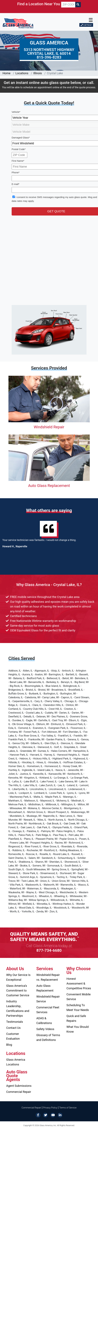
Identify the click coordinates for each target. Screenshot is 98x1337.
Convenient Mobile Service (78, 997)
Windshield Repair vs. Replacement (48, 977)
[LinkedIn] (60, 1115)
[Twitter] (45, 1115)
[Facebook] (38, 1115)
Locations (21, 73)
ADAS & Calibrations (44, 1021)
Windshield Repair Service (48, 999)
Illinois (37, 73)
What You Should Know (77, 1029)
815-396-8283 (49, 57)
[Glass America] (18, 23)
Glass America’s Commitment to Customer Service (17, 990)
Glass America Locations (15, 1062)
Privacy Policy (50, 1107)
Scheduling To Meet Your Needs (77, 1007)
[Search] (78, 4)
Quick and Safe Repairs (76, 1018)
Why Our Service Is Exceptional (18, 977)
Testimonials (14, 1021)
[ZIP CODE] (68, 4)
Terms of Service (67, 1107)
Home (7, 73)
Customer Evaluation (13, 1036)
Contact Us (13, 1027)
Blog (9, 1044)
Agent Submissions (18, 1085)
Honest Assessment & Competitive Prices (78, 983)
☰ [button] (90, 20)
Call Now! (86, 25)
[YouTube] (52, 1115)
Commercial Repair (18, 1091)
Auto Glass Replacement (49, 485)
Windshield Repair (49, 427)
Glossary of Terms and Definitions (48, 1037)
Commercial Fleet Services (47, 1010)
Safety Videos (45, 1029)
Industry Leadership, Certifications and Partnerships (17, 1008)
